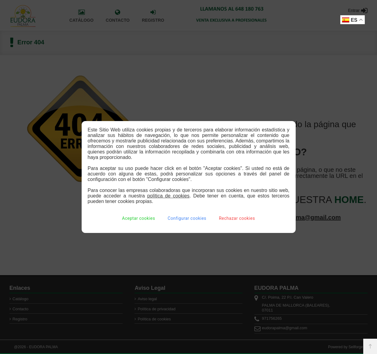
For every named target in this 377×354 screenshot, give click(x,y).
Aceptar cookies (138, 218)
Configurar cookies (186, 218)
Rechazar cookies (237, 218)
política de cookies (168, 195)
